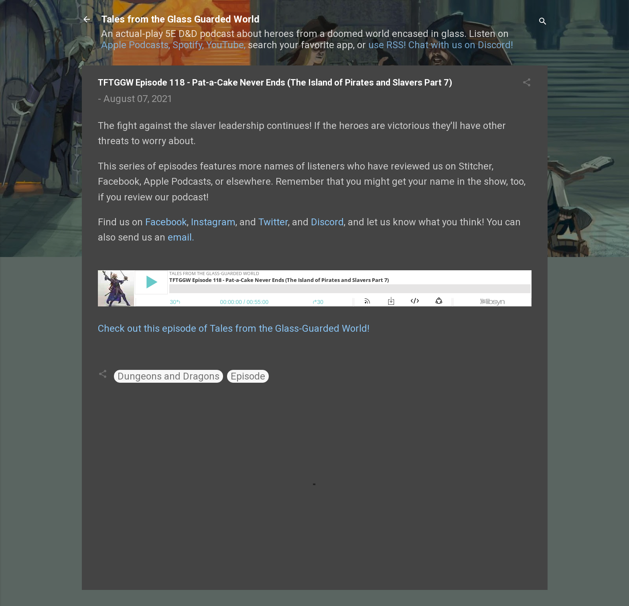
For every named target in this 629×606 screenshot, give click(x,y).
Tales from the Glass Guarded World (180, 19)
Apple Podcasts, (135, 45)
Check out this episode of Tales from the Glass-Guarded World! (233, 328)
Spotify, (188, 45)
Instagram (213, 222)
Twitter (273, 222)
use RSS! (387, 45)
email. (181, 237)
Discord (327, 222)
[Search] (543, 22)
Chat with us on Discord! (460, 45)
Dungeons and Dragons (168, 376)
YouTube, (226, 45)
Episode (248, 376)
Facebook (166, 222)
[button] (527, 83)
